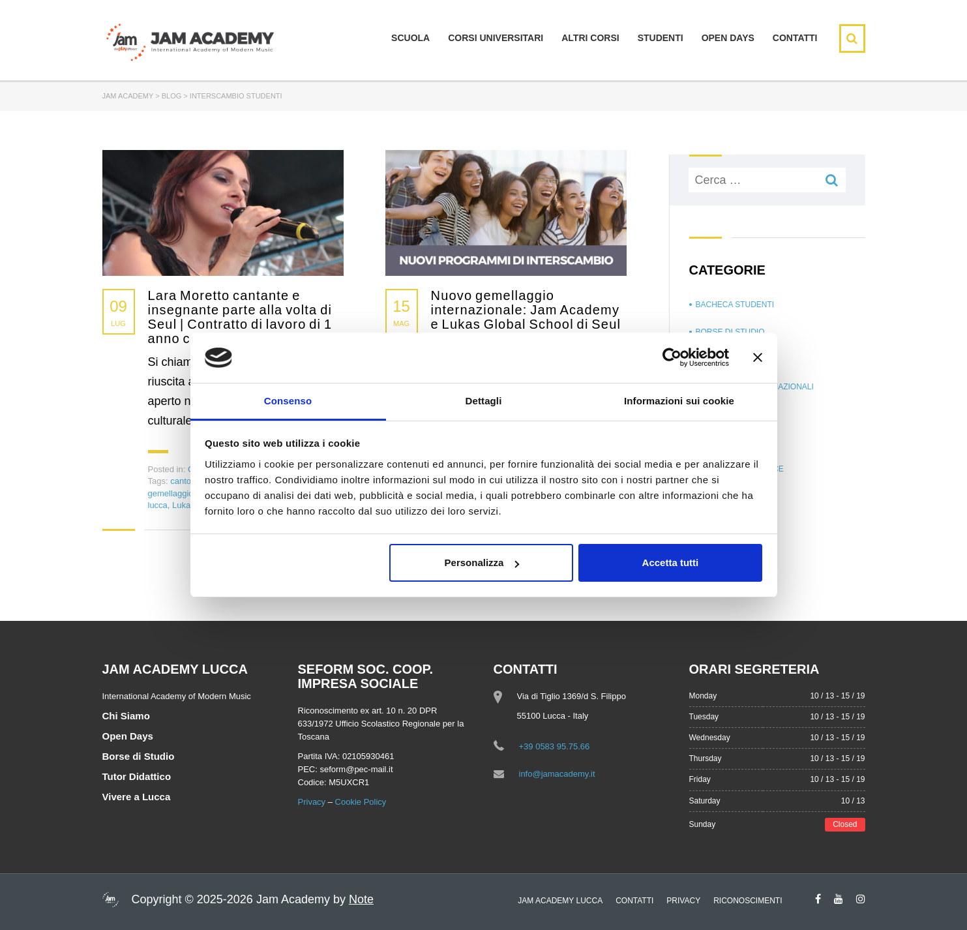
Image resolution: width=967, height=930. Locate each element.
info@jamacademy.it (557, 774)
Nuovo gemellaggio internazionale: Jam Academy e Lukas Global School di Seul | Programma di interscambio (526, 317)
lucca (158, 505)
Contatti (795, 38)
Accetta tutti (670, 562)
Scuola (410, 38)
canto (180, 481)
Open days (728, 38)
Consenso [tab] (288, 400)
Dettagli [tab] (484, 400)
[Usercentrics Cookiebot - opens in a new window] (672, 357)
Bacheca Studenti (735, 304)
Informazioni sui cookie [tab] (679, 400)
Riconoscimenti (747, 900)
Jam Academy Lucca (560, 900)
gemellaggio (171, 493)
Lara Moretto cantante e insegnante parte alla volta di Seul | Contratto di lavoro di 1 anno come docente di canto (240, 317)
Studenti (660, 38)
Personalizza (482, 562)
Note (361, 899)
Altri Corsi (590, 38)
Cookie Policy (361, 802)
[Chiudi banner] (757, 357)
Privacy (312, 802)
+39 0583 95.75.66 (554, 746)
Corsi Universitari (495, 38)
